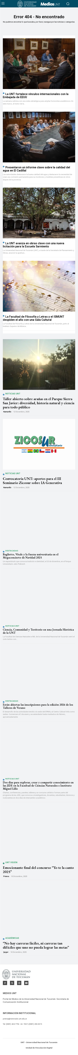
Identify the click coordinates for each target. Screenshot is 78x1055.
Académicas (12, 938)
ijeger (5, 952)
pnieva (6, 876)
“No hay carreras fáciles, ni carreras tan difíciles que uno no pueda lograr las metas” (36, 945)
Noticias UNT (12, 394)
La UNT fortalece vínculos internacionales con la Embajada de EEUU (35, 95)
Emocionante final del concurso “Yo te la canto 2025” (38, 869)
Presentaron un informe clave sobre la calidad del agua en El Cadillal (36, 169)
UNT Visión (11, 862)
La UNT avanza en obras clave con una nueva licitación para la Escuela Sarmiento (33, 245)
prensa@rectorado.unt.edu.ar (15, 1019)
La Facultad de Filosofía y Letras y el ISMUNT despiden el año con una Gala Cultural (33, 318)
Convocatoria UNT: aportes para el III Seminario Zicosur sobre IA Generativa (32, 480)
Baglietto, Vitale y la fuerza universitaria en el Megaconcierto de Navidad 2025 (30, 555)
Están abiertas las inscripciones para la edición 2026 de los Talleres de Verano (38, 706)
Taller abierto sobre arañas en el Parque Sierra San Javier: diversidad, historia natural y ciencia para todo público (38, 402)
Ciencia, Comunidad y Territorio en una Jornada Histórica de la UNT (38, 631)
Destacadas (11, 551)
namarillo (7, 412)
